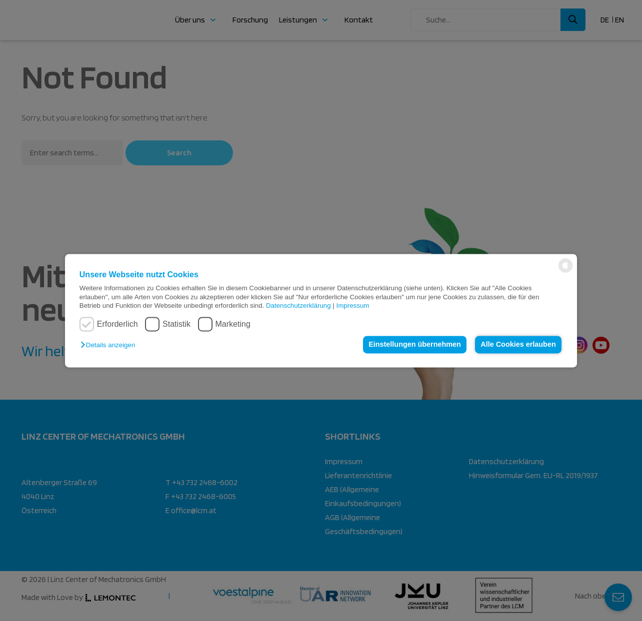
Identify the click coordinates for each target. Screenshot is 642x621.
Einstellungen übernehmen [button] (414, 345)
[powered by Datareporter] (566, 271)
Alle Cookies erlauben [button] (518, 345)
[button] (110, 345)
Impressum (353, 305)
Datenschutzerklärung (298, 305)
